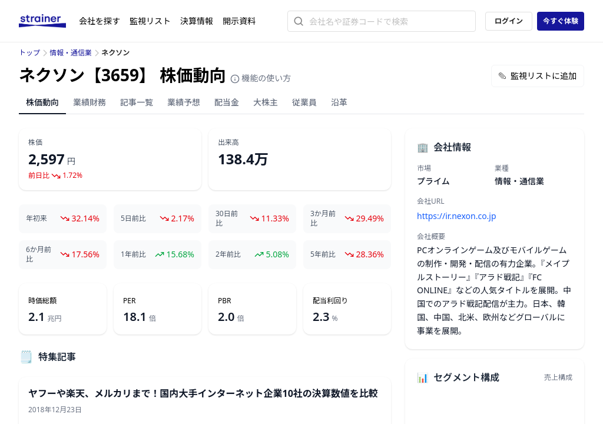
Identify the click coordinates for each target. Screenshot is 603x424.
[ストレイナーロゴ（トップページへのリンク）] (49, 21)
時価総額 (42, 301)
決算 (196, 20)
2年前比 (228, 254)
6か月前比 (38, 254)
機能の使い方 (260, 78)
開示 (239, 20)
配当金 (226, 102)
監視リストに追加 (538, 75)
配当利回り (330, 301)
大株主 (265, 102)
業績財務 (89, 102)
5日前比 (133, 218)
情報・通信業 (70, 53)
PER (129, 301)
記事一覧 (136, 102)
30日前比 (227, 218)
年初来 (36, 218)
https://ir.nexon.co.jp (456, 215)
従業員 (304, 102)
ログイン (509, 21)
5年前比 (323, 254)
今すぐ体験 (560, 21)
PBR (224, 301)
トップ (29, 53)
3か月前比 (323, 218)
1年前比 (133, 254)
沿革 (339, 102)
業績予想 (183, 102)
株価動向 (42, 102)
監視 (150, 20)
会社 (99, 20)
